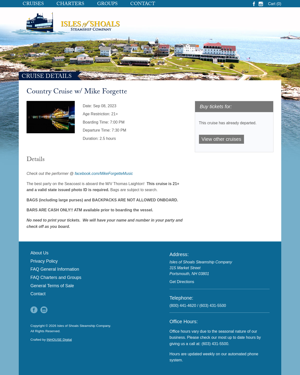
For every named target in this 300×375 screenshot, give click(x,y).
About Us (39, 252)
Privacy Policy (44, 261)
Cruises (33, 4)
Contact (142, 4)
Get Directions (181, 282)
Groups (107, 4)
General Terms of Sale (52, 285)
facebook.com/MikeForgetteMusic (104, 173)
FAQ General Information (54, 269)
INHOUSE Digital (59, 339)
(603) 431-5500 (212, 306)
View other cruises (221, 139)
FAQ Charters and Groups (55, 277)
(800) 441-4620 (182, 306)
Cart (274, 4)
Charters (70, 4)
